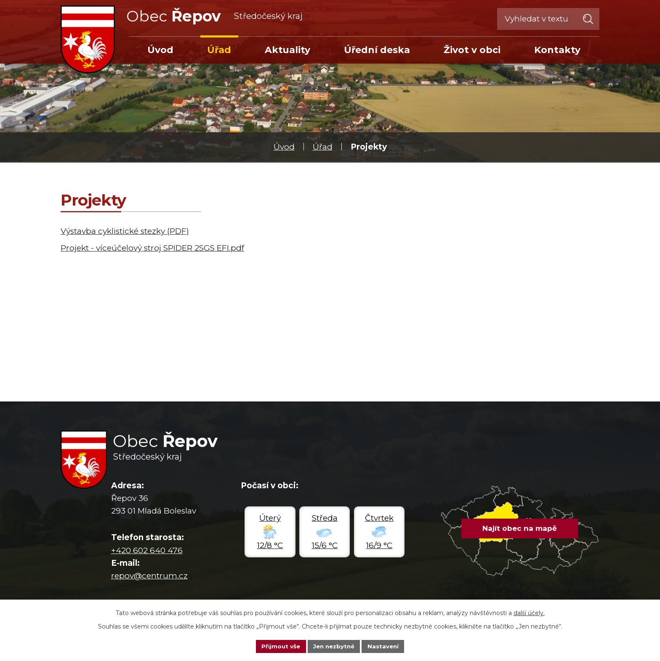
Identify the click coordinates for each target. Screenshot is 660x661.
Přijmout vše (278, 646)
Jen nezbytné (334, 646)
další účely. (529, 612)
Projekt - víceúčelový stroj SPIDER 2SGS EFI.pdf (152, 248)
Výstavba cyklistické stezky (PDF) (125, 231)
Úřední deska (377, 49)
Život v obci (472, 49)
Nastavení (386, 646)
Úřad (323, 147)
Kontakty (557, 49)
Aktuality (287, 49)
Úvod (284, 147)
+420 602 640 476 (147, 550)
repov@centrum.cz (149, 576)
